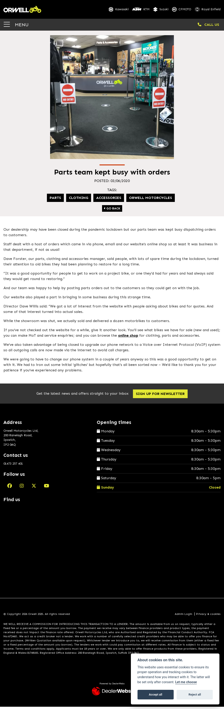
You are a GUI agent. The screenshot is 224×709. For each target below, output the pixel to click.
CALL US (208, 27)
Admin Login (183, 616)
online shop (128, 338)
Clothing (78, 200)
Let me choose (186, 682)
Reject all (195, 694)
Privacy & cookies (208, 616)
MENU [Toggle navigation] (16, 27)
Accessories (108, 200)
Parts (55, 200)
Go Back (112, 211)
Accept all (155, 694)
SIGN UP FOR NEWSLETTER (161, 396)
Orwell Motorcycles (150, 200)
